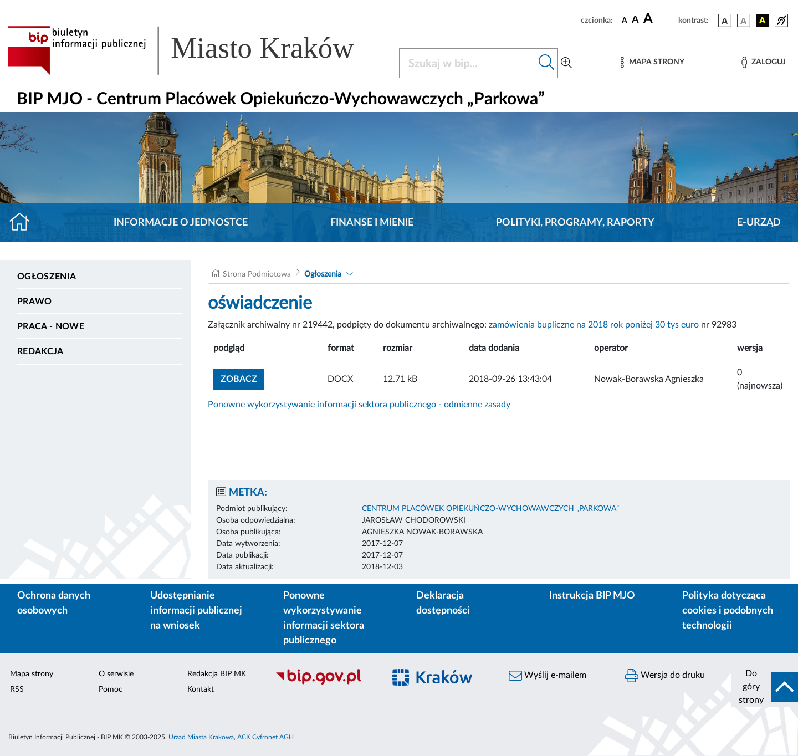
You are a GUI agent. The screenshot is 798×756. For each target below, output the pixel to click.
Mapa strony (31, 674)
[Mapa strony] (652, 62)
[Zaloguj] (763, 62)
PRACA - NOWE (50, 326)
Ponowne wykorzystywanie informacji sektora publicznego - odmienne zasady (359, 404)
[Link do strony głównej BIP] (196, 50)
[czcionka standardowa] (624, 20)
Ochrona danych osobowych (53, 603)
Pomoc (110, 689)
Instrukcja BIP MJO (592, 596)
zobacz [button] (242, 378)
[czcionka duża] (659, 19)
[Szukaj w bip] (546, 63)
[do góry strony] (765, 687)
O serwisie (116, 674)
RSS (17, 689)
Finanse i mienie (371, 223)
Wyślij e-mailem (547, 675)
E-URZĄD (759, 223)
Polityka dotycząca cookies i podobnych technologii (727, 611)
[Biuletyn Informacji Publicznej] (324, 683)
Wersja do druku (665, 675)
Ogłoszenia (46, 276)
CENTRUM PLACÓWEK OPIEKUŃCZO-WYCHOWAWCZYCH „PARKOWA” (490, 509)
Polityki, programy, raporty (575, 223)
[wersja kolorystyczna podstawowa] (725, 20)
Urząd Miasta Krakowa (201, 737)
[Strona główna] (24, 223)
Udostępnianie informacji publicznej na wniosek (196, 611)
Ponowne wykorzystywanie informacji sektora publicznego (323, 618)
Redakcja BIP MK (216, 674)
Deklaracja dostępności (443, 603)
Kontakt (200, 689)
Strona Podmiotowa (257, 274)
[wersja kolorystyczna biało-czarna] (743, 20)
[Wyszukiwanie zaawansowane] (566, 63)
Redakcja (40, 351)
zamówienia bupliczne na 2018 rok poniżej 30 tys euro (594, 324)
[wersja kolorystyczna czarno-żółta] (762, 20)
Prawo (34, 301)
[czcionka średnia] (635, 20)
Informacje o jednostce (181, 223)
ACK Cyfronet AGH (265, 737)
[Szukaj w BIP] (467, 63)
